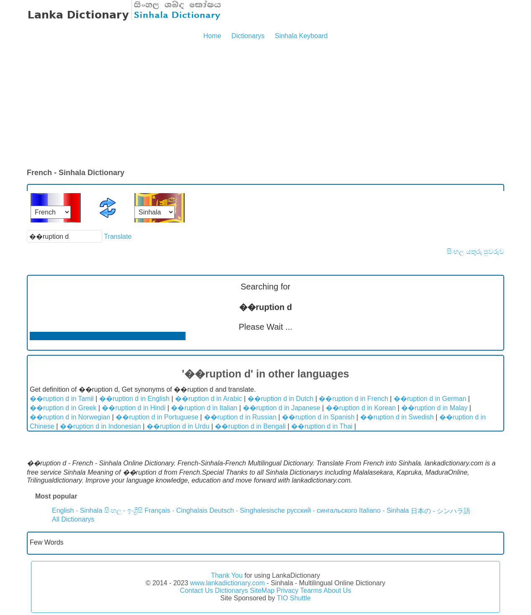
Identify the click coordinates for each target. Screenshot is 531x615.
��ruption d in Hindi (133, 407)
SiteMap (262, 590)
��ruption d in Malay (434, 407)
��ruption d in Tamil (62, 398)
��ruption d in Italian (204, 407)
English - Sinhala (77, 510)
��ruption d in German (430, 398)
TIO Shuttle (294, 598)
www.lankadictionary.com (227, 583)
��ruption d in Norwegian (70, 417)
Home (212, 35)
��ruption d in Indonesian (100, 426)
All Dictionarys (73, 519)
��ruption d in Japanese (281, 407)
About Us (337, 590)
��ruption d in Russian (240, 417)
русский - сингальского (322, 510)
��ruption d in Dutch (280, 398)
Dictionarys (248, 35)
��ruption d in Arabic (208, 398)
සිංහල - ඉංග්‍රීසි (123, 510)
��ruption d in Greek (63, 407)
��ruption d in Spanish (318, 417)
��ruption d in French (353, 398)
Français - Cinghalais (175, 510)
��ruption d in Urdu (178, 426)
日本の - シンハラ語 (440, 510)
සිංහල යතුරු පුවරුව (475, 251)
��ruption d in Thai (321, 426)
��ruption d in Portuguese (157, 417)
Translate (117, 236)
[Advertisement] (265, 104)
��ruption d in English (134, 398)
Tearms (311, 590)
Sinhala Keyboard (301, 35)
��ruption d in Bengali (250, 426)
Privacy (287, 590)
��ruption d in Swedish (397, 417)
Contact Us (196, 590)
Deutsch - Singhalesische (247, 510)
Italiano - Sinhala (384, 510)
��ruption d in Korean (361, 407)
